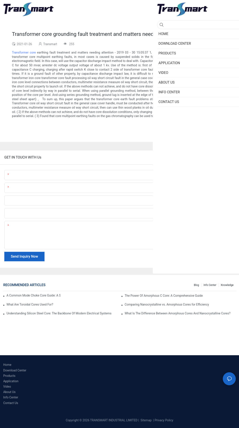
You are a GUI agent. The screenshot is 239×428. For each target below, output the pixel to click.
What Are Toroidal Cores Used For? (29, 304)
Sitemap (146, 420)
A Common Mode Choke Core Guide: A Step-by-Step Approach (33, 295)
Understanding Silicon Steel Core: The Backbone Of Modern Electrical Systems (59, 313)
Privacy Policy (164, 420)
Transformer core (24, 52)
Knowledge (227, 285)
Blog (196, 285)
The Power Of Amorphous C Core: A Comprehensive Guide (164, 295)
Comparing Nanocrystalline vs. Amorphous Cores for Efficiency (167, 304)
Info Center (210, 285)
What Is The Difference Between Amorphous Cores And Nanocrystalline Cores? (177, 313)
